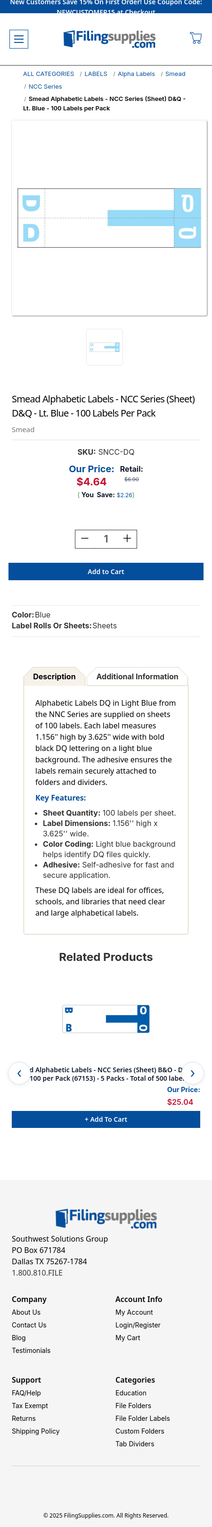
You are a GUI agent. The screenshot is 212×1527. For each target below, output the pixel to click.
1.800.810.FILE (37, 1273)
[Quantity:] (106, 539)
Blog (19, 1338)
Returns (24, 1418)
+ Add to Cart (106, 1119)
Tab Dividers (135, 1444)
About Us (26, 1312)
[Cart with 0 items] (196, 39)
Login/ (125, 1325)
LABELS (95, 73)
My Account (134, 1312)
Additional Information (138, 676)
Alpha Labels (136, 73)
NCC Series (45, 86)
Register (148, 1325)
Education (131, 1393)
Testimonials (31, 1350)
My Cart (127, 1338)
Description (54, 676)
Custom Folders (139, 1431)
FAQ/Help (26, 1393)
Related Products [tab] (106, 957)
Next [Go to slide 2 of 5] (192, 1073)
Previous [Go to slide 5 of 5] (19, 1073)
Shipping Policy (36, 1431)
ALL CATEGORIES (48, 73)
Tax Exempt (30, 1406)
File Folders (133, 1406)
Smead (175, 73)
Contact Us (29, 1325)
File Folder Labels (142, 1418)
